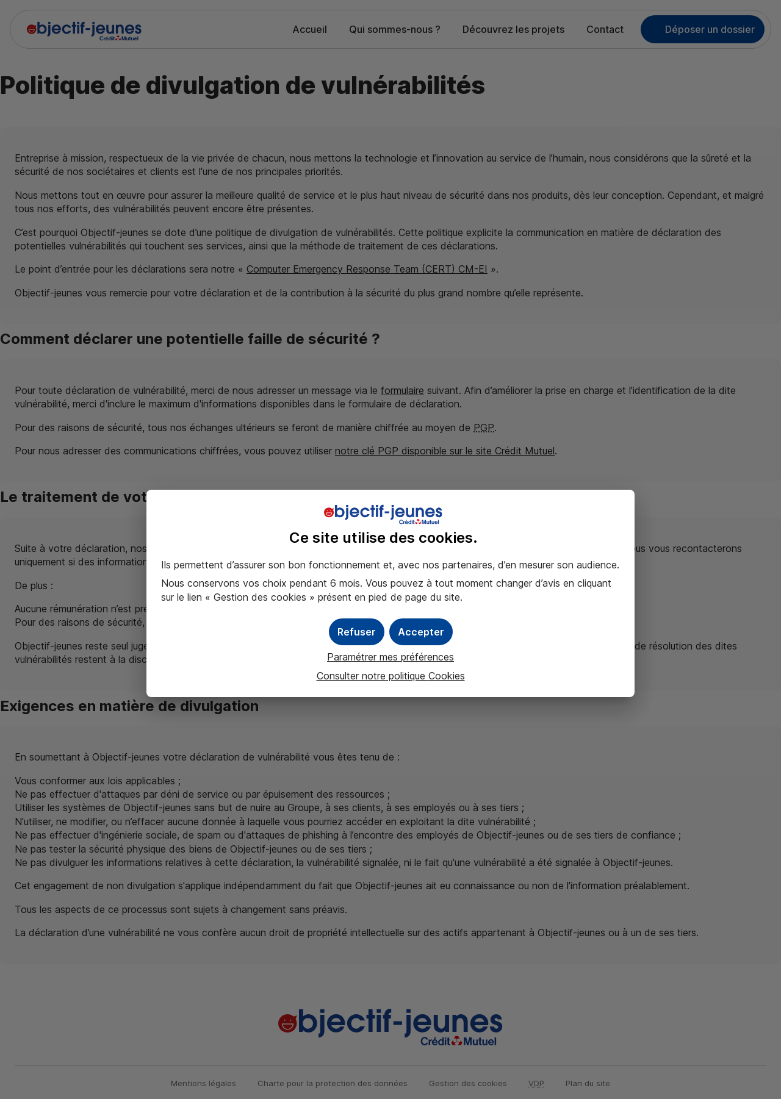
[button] (421, 631)
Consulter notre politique (391, 676)
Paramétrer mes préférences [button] (390, 657)
